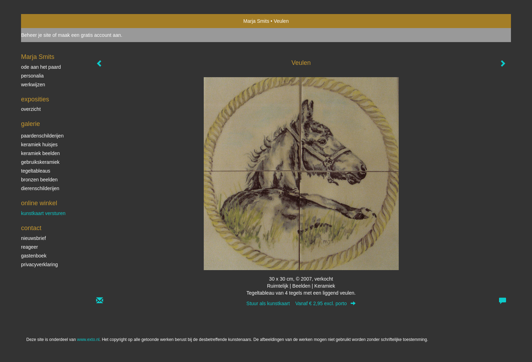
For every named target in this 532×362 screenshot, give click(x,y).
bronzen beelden (39, 179)
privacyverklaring (39, 264)
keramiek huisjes (39, 144)
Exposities (35, 99)
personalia (32, 76)
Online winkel (39, 203)
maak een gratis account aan (89, 35)
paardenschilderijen (42, 136)
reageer (29, 247)
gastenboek (33, 256)
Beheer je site (36, 35)
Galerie (30, 123)
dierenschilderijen (40, 188)
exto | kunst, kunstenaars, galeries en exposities (41, 21)
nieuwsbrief (33, 238)
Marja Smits (256, 21)
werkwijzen (33, 84)
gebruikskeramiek (40, 162)
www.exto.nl (88, 339)
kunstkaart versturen (43, 213)
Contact (31, 228)
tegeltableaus (35, 171)
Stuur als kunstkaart (301, 303)
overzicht (31, 109)
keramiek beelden (40, 153)
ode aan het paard (41, 67)
